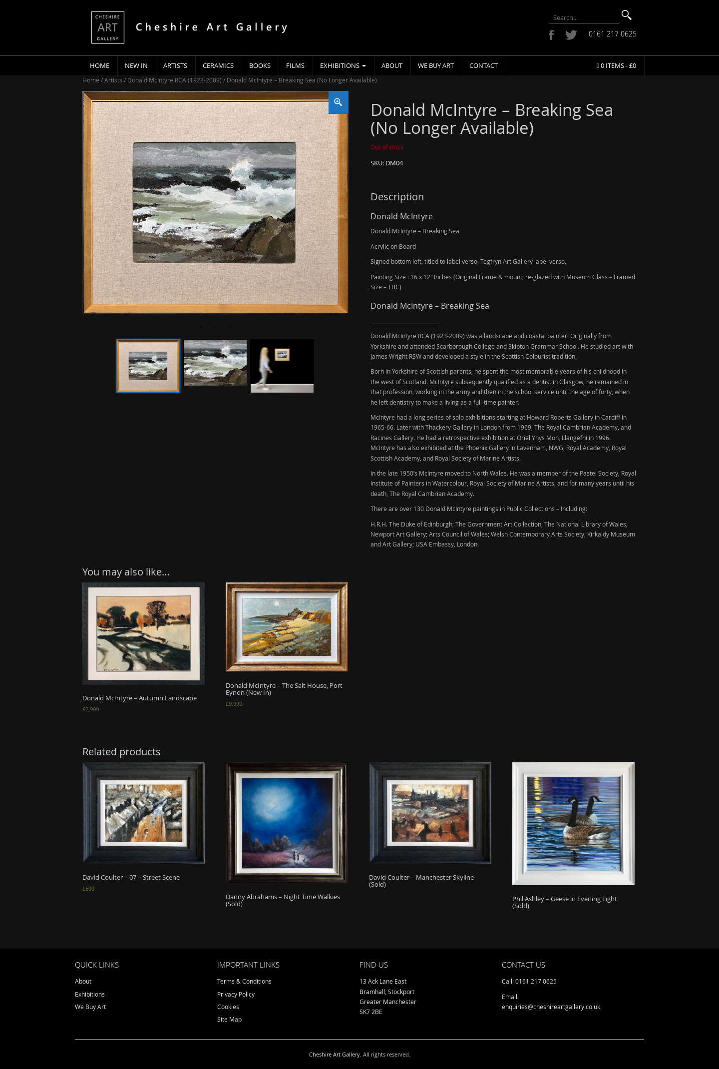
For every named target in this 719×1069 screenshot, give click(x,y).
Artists (175, 65)
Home (99, 65)
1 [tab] (200, 328)
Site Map (229, 1019)
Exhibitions (343, 65)
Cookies (228, 1007)
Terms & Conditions (244, 981)
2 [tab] (215, 328)
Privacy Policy (236, 994)
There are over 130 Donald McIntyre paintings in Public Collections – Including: (478, 509)
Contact (483, 65)
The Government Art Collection (498, 524)
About (391, 65)
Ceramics (218, 65)
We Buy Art (436, 65)
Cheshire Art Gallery (334, 1054)
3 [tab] (230, 328)
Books (260, 65)
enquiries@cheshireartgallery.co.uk (551, 1007)
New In (136, 65)
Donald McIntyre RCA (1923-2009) (174, 80)
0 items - (616, 65)
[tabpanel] (215, 202)
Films (295, 65)
